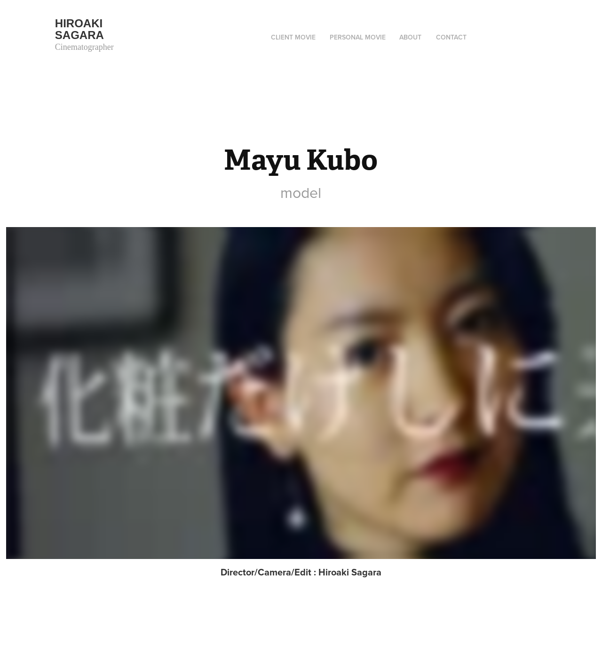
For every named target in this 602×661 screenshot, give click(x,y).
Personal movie (358, 37)
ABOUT (410, 37)
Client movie (293, 37)
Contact (451, 37)
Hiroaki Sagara (80, 29)
